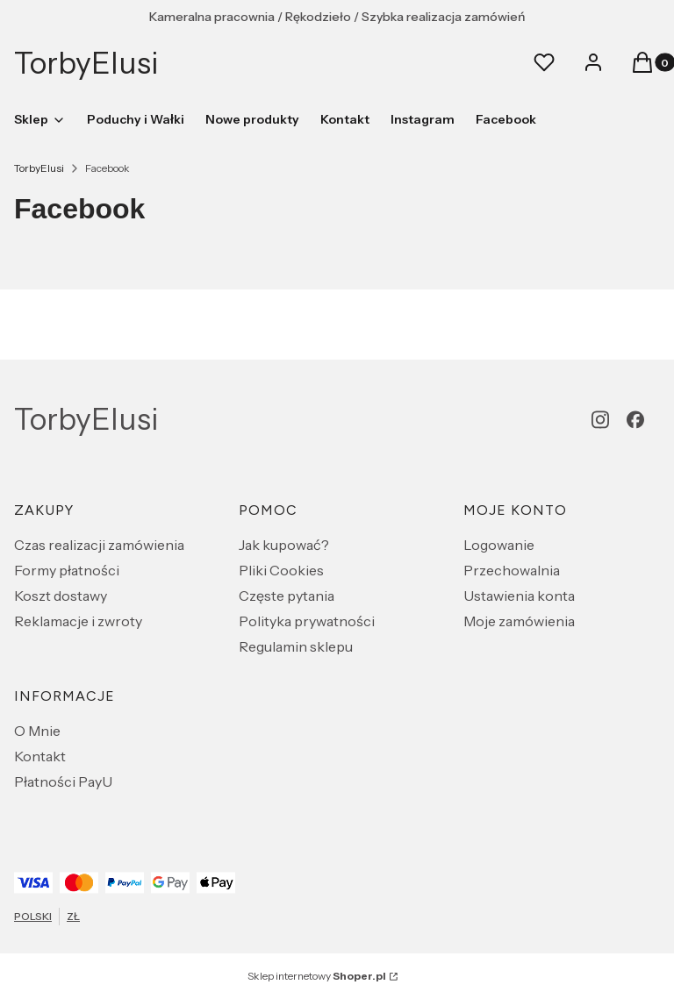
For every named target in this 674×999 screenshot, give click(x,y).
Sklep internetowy (316, 975)
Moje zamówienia (519, 621)
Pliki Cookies (281, 570)
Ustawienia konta (519, 595)
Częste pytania (286, 595)
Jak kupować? (284, 544)
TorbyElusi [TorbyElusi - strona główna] (86, 63)
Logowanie (498, 544)
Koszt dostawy (60, 595)
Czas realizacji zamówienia (99, 544)
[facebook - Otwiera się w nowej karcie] (635, 420)
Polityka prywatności (307, 621)
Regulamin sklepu (296, 646)
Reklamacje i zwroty (78, 621)
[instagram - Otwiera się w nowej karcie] (600, 420)
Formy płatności (66, 570)
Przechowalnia (511, 570)
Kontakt (40, 756)
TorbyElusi (39, 168)
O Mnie (37, 730)
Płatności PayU (63, 781)
